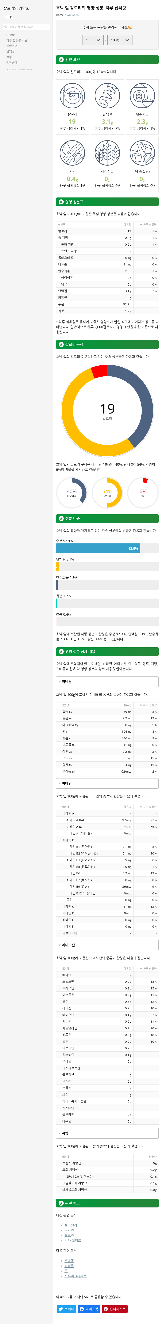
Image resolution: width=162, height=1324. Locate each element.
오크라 (69, 1235)
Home (10, 35)
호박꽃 (69, 1261)
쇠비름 (69, 1266)
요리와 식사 (74, 15)
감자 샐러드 (73, 1240)
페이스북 (92, 1309)
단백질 (10, 51)
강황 (9, 57)
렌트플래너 (13, 62)
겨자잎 (69, 1230)
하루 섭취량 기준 (16, 40)
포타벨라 (71, 1225)
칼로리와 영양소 (16, 8)
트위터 (69, 1309)
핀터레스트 (118, 1309)
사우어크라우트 (76, 1276)
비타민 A (11, 46)
